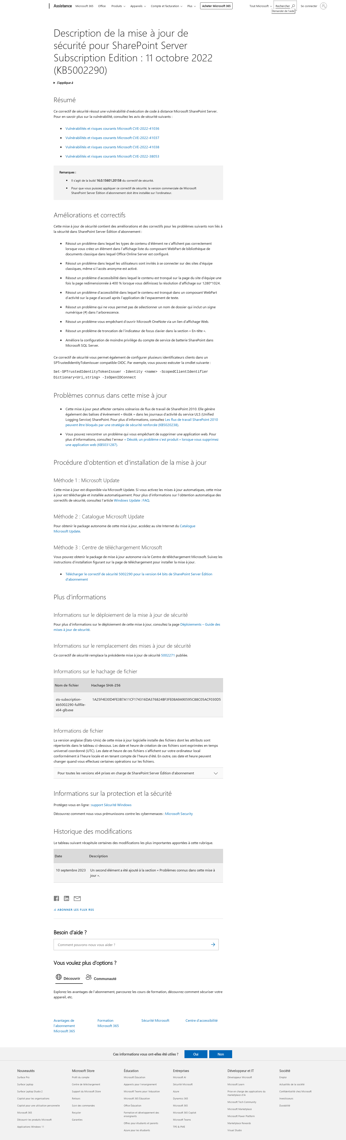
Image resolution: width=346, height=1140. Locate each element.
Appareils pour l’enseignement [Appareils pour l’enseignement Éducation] (140, 1084)
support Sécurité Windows (111, 804)
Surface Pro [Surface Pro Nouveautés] (23, 1077)
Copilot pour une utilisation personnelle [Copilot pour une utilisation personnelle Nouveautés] (38, 1105)
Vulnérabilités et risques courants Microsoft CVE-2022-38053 (112, 156)
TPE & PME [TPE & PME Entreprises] (179, 1126)
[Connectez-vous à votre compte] (313, 6)
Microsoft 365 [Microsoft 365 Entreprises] (180, 1105)
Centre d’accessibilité (202, 1020)
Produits (116, 6)
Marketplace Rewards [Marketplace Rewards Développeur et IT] (239, 1123)
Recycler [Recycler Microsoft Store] (76, 1112)
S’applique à (65, 83)
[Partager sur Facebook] (57, 897)
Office (102, 6)
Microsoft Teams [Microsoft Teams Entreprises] (182, 1119)
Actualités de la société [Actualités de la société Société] (292, 1084)
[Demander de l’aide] (285, 6)
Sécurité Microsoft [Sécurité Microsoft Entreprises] (183, 1084)
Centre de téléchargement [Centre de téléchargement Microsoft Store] (86, 1084)
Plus (189, 6)
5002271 (168, 655)
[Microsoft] (32, 6)
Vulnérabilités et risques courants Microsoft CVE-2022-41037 (112, 137)
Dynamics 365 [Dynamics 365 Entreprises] (180, 1098)
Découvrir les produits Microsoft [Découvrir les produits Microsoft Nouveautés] (34, 1119)
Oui (195, 1054)
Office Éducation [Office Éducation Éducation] (132, 1105)
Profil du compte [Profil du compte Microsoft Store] (80, 1077)
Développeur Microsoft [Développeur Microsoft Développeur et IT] (240, 1077)
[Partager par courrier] (75, 897)
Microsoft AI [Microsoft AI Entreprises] (179, 1077)
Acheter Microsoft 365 (216, 6)
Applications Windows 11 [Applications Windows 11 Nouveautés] (30, 1126)
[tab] (69, 978)
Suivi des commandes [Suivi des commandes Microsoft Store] (83, 1105)
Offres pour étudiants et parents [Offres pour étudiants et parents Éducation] (141, 1123)
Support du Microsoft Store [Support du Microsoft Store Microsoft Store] (86, 1091)
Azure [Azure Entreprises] (176, 1091)
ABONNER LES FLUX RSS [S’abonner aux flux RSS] (75, 909)
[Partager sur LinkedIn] (65, 897)
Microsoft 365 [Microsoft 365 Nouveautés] (24, 1112)
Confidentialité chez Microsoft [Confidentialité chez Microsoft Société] (295, 1091)
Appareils (136, 6)
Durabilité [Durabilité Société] (284, 1105)
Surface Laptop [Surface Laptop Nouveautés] (25, 1084)
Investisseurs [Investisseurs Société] (286, 1098)
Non (221, 1054)
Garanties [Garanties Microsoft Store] (77, 1119)
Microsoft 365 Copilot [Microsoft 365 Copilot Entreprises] (184, 1112)
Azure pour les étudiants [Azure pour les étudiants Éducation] (137, 1130)
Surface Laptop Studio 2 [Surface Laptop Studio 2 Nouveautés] (30, 1091)
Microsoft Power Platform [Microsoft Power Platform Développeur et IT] (241, 1116)
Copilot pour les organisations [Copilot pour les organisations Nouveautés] (33, 1098)
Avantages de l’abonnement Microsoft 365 (64, 1025)
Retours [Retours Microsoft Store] (76, 1098)
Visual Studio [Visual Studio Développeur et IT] (235, 1130)
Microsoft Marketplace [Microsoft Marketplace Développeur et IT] (240, 1109)
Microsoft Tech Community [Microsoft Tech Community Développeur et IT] (242, 1102)
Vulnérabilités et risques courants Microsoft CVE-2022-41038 (112, 147)
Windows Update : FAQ (131, 500)
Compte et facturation (165, 6)
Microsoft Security (179, 813)
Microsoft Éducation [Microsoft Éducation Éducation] (134, 1077)
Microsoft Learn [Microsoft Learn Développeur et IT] (236, 1084)
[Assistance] (62, 6)
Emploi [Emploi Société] (283, 1077)
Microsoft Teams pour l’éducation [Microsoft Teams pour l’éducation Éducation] (142, 1091)
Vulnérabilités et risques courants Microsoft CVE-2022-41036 (112, 128)
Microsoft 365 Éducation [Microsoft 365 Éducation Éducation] (137, 1098)
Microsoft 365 (84, 6)
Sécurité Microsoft (155, 1020)
